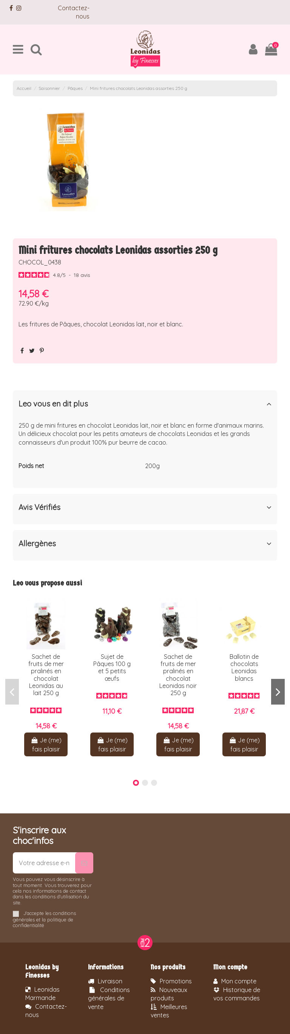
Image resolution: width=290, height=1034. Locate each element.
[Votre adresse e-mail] (44, 862)
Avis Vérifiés (145, 507)
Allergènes (145, 543)
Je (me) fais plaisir (46, 744)
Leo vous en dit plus (145, 403)
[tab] (145, 405)
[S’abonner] (84, 862)
